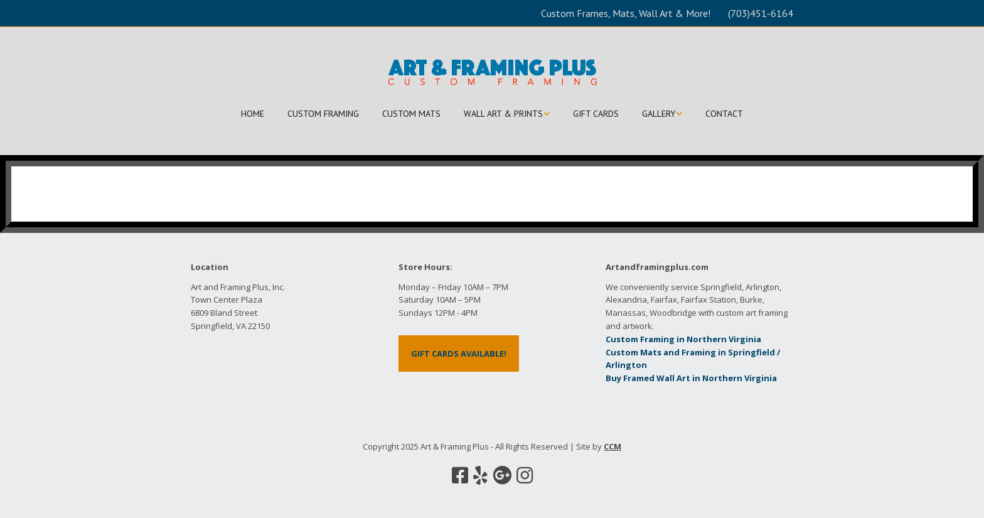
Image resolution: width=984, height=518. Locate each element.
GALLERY (658, 113)
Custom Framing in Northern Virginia (683, 339)
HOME (252, 113)
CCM (612, 446)
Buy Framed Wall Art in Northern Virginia (691, 378)
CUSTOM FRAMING (323, 113)
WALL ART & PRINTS (503, 113)
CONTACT (724, 113)
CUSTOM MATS (411, 113)
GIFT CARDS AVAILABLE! (458, 353)
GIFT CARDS (596, 113)
